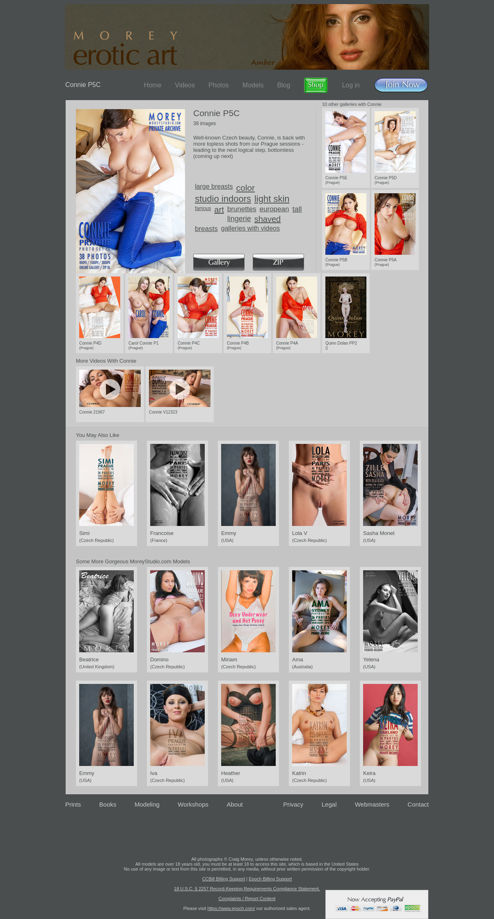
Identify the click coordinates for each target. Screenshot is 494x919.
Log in (351, 85)
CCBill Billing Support (223, 878)
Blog (283, 85)
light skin (272, 199)
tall (297, 209)
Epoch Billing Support (270, 878)
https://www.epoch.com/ (231, 908)
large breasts (214, 186)
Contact (418, 804)
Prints (73, 804)
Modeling (147, 804)
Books (108, 804)
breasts (206, 229)
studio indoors (223, 199)
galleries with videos (250, 228)
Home (153, 85)
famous (203, 208)
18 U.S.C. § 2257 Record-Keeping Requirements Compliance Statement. (247, 888)
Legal (329, 804)
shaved (267, 219)
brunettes (241, 209)
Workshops (193, 804)
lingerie (239, 219)
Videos (185, 85)
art (219, 209)
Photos (218, 85)
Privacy (293, 804)
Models (253, 85)
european (274, 209)
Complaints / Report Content (247, 898)
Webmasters (372, 804)
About (235, 804)
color (245, 187)
